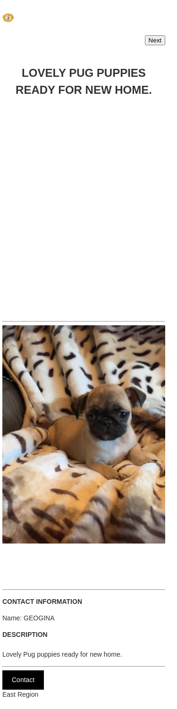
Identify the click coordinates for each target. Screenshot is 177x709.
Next (155, 40)
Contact (23, 680)
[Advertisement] (88, 206)
